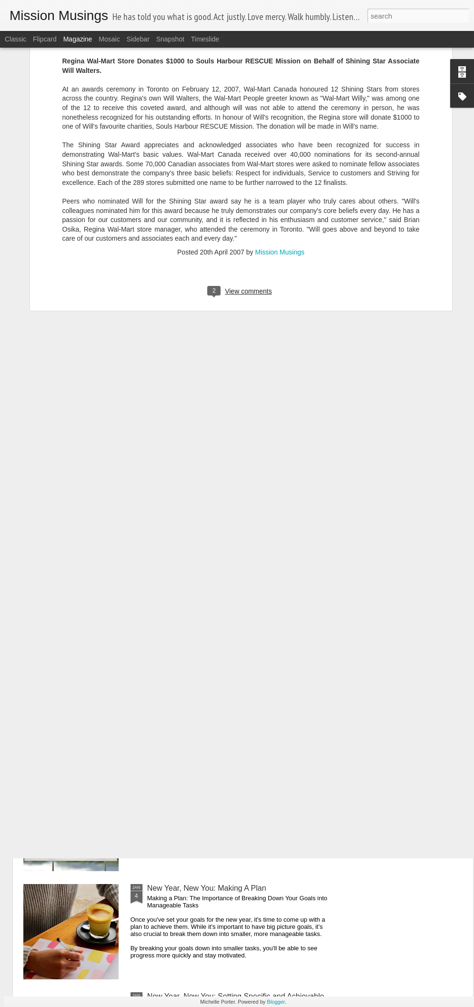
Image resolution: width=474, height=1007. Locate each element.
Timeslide (205, 39)
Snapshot (170, 39)
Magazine (77, 39)
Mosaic (109, 39)
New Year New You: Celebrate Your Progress (223, 780)
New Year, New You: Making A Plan (206, 888)
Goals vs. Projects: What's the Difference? (218, 672)
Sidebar (138, 39)
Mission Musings (279, 138)
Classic (15, 39)
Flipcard (45, 39)
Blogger (275, 1002)
